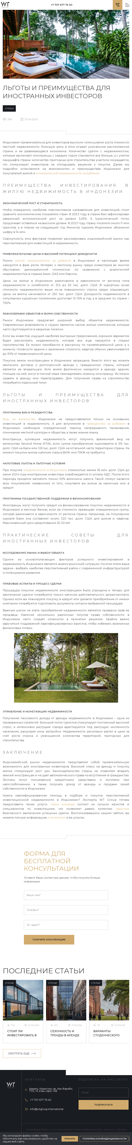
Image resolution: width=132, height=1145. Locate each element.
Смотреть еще (22, 1053)
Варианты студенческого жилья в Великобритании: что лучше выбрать (108, 1034)
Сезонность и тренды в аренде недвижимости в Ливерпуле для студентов (65, 1034)
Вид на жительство (19, 419)
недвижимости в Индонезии (45, 470)
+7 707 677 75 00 (61, 4)
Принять (69, 1138)
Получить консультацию (49, 939)
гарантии (122, 808)
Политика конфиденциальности (104, 1138)
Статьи (9, 108)
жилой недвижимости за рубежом (43, 260)
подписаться (104, 1104)
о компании (56, 817)
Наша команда (62, 804)
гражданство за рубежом (106, 423)
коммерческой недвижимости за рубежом (68, 173)
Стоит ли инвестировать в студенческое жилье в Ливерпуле (22, 1034)
